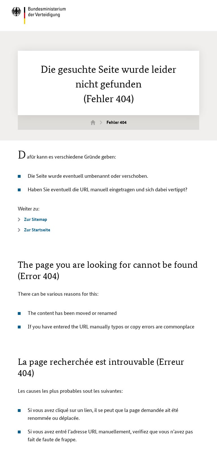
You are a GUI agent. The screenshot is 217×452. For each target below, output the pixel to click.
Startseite (96, 122)
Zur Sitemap (35, 219)
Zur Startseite (37, 229)
